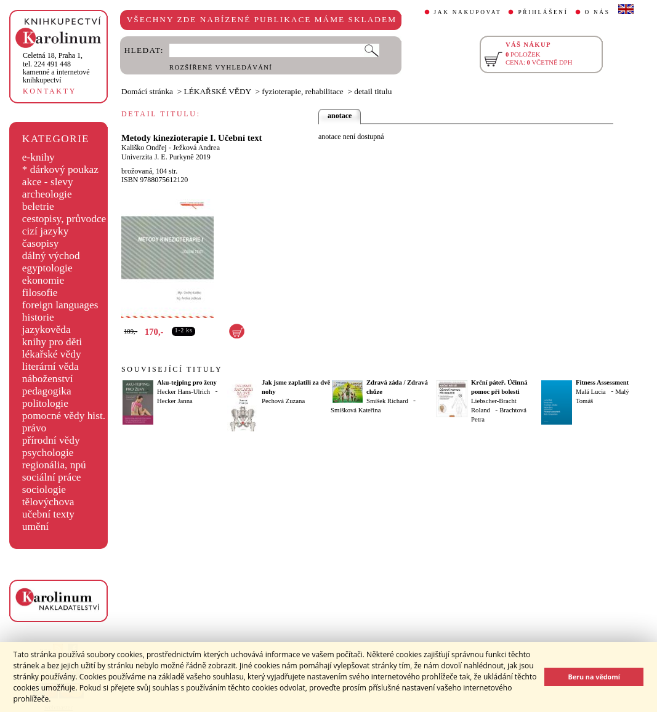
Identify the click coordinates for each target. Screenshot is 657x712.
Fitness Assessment (602, 382)
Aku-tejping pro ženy (187, 382)
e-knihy (38, 157)
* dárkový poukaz (60, 169)
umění (35, 526)
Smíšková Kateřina (356, 410)
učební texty (48, 514)
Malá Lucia (591, 391)
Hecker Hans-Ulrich (183, 391)
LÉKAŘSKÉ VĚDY (217, 91)
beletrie (38, 206)
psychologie (48, 452)
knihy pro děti (52, 342)
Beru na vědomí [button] (594, 676)
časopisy (40, 243)
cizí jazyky (45, 231)
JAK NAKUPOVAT (468, 12)
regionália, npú (54, 465)
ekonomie (43, 280)
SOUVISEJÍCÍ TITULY (171, 369)
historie (38, 317)
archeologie (47, 194)
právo (34, 428)
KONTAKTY (49, 91)
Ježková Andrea (196, 147)
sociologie (44, 489)
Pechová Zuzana (283, 401)
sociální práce (51, 477)
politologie (45, 403)
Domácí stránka (147, 91)
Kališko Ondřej (144, 147)
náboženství (47, 379)
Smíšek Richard (387, 401)
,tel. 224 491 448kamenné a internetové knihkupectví (56, 67)
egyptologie (47, 268)
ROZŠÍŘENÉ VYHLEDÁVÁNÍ (220, 67)
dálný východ (51, 256)
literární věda (50, 366)
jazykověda (46, 329)
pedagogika (46, 391)
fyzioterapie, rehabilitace (302, 91)
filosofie (40, 292)
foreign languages (60, 305)
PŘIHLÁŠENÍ (543, 12)
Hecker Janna (175, 401)
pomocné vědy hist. (63, 416)
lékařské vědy (51, 354)
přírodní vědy (51, 440)
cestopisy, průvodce (64, 219)
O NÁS (597, 12)
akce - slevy (47, 182)
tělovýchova (48, 502)
